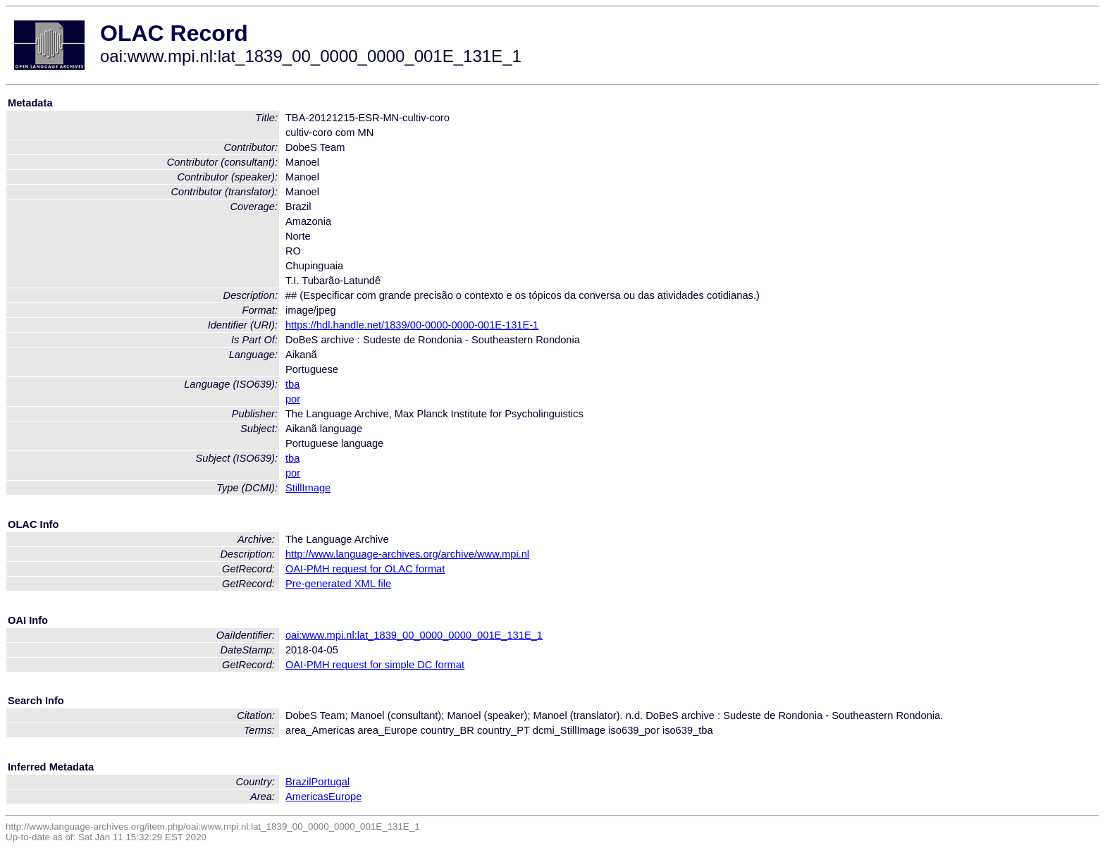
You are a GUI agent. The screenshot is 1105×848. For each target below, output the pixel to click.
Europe (345, 796)
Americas (306, 796)
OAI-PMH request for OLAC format (365, 568)
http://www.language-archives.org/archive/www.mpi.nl (407, 554)
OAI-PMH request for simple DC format (374, 664)
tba (292, 384)
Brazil (298, 781)
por (292, 399)
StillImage (308, 487)
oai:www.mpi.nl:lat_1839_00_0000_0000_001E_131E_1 (414, 635)
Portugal (330, 781)
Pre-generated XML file (338, 583)
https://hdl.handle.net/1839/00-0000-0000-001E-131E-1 (411, 325)
